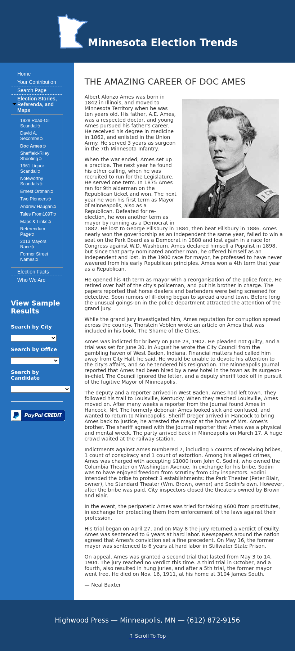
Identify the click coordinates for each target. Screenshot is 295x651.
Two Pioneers (34, 199)
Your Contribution (36, 82)
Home (24, 74)
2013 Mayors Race (33, 244)
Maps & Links (34, 221)
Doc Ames (31, 146)
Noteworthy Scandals (31, 181)
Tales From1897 (36, 214)
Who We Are (31, 280)
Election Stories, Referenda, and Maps (37, 104)
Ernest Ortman (35, 191)
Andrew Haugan (36, 206)
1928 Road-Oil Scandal (34, 123)
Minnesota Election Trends (147, 43)
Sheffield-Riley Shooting (34, 156)
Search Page (31, 90)
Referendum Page (32, 231)
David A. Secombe (29, 136)
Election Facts (33, 272)
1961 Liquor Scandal (32, 168)
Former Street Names (34, 257)
